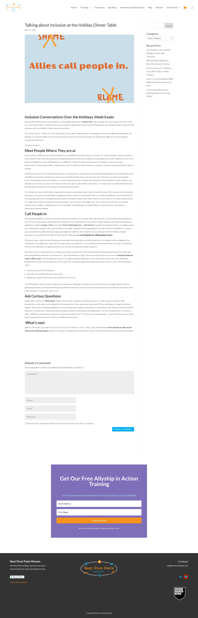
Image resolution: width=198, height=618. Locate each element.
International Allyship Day (132, 7)
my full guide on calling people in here (96, 235)
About (74, 7)
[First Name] (99, 512)
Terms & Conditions (18, 582)
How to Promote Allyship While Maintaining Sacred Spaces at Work (159, 82)
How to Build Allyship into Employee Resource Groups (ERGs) (158, 93)
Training (84, 7)
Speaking (112, 7)
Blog (150, 7)
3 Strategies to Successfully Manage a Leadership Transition (158, 53)
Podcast (159, 7)
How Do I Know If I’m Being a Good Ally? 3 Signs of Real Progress (158, 71)
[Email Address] (99, 503)
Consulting (99, 7)
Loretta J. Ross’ (47, 225)
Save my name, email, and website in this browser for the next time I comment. (60, 423)
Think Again (49, 301)
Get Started (172, 7)
